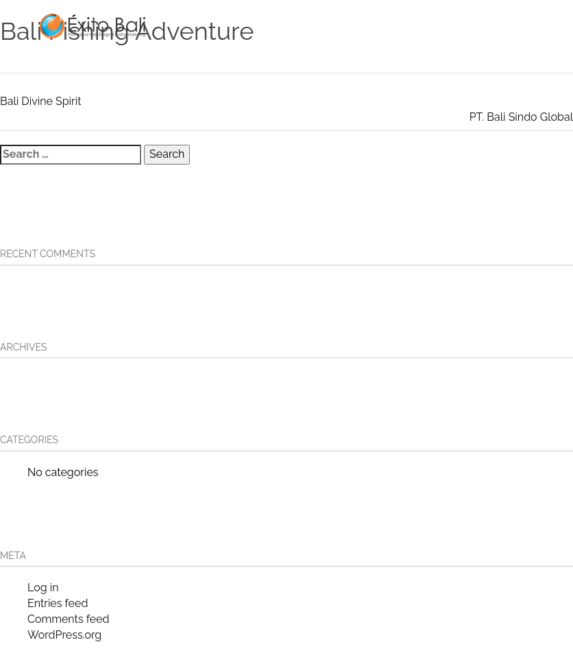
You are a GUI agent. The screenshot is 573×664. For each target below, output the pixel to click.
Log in (42, 587)
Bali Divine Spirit (41, 101)
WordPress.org (64, 634)
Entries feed (57, 603)
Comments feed (68, 619)
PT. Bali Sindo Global (521, 116)
